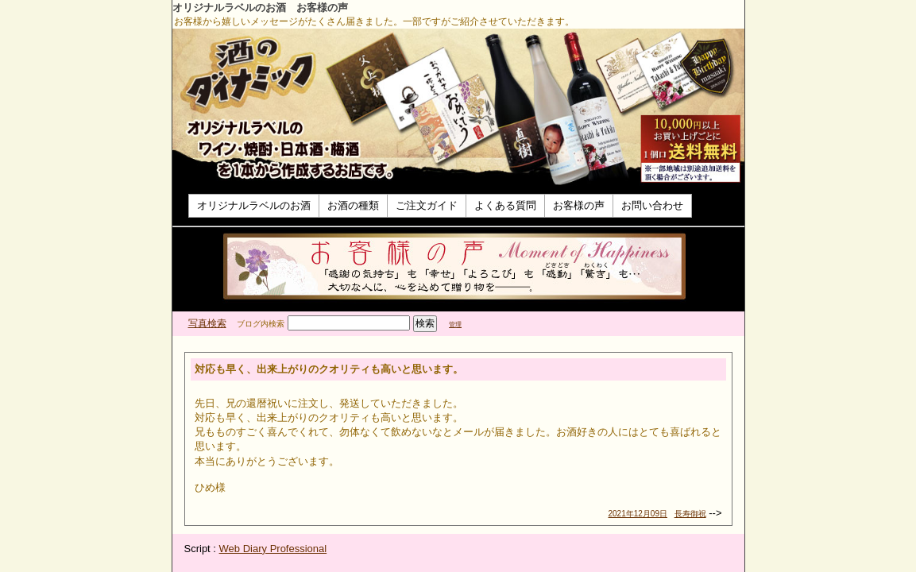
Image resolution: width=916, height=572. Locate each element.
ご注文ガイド (427, 205)
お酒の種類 (353, 205)
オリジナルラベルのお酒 (254, 205)
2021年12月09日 (638, 513)
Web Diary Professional (273, 549)
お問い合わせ (652, 205)
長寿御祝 (690, 513)
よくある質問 (505, 205)
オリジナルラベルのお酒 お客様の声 (260, 8)
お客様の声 (579, 205)
